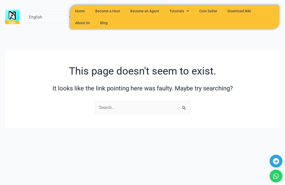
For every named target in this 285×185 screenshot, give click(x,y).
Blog (104, 23)
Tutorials (179, 11)
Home (80, 11)
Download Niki (239, 11)
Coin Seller (208, 11)
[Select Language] (48, 17)
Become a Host (107, 11)
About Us (82, 23)
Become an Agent (144, 11)
